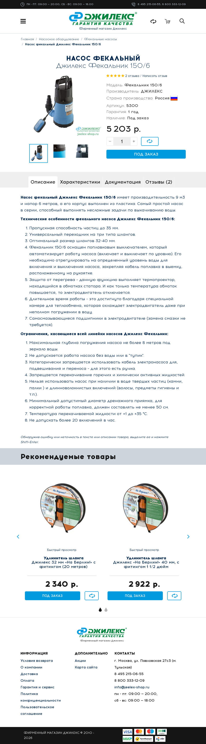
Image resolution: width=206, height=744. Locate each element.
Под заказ (146, 154)
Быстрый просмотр (61, 550)
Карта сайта (86, 667)
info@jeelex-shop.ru (131, 687)
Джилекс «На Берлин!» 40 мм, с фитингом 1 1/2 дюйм (146, 562)
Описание (43, 182)
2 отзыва (132, 76)
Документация (123, 182)
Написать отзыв (154, 76)
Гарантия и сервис (37, 687)
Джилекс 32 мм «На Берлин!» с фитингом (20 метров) (64, 562)
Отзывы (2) (158, 182)
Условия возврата (36, 661)
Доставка (29, 674)
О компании (31, 667)
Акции (80, 661)
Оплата (27, 680)
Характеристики (80, 182)
